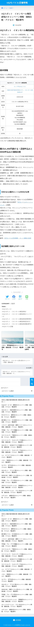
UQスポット (6, 309)
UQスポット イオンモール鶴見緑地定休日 (16, 321)
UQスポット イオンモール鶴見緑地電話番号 (17, 324)
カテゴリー (4, 388)
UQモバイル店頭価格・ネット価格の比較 (17, 238)
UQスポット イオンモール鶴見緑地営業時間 (17, 319)
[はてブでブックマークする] (20, 297)
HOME (17, 620)
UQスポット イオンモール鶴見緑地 (14, 311)
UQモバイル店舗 (8, 326)
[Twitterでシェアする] (7, 297)
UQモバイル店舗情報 (17, 3)
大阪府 (13, 303)
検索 (32, 380)
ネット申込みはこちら (20, 86)
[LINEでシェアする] (26, 297)
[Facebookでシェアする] (13, 297)
